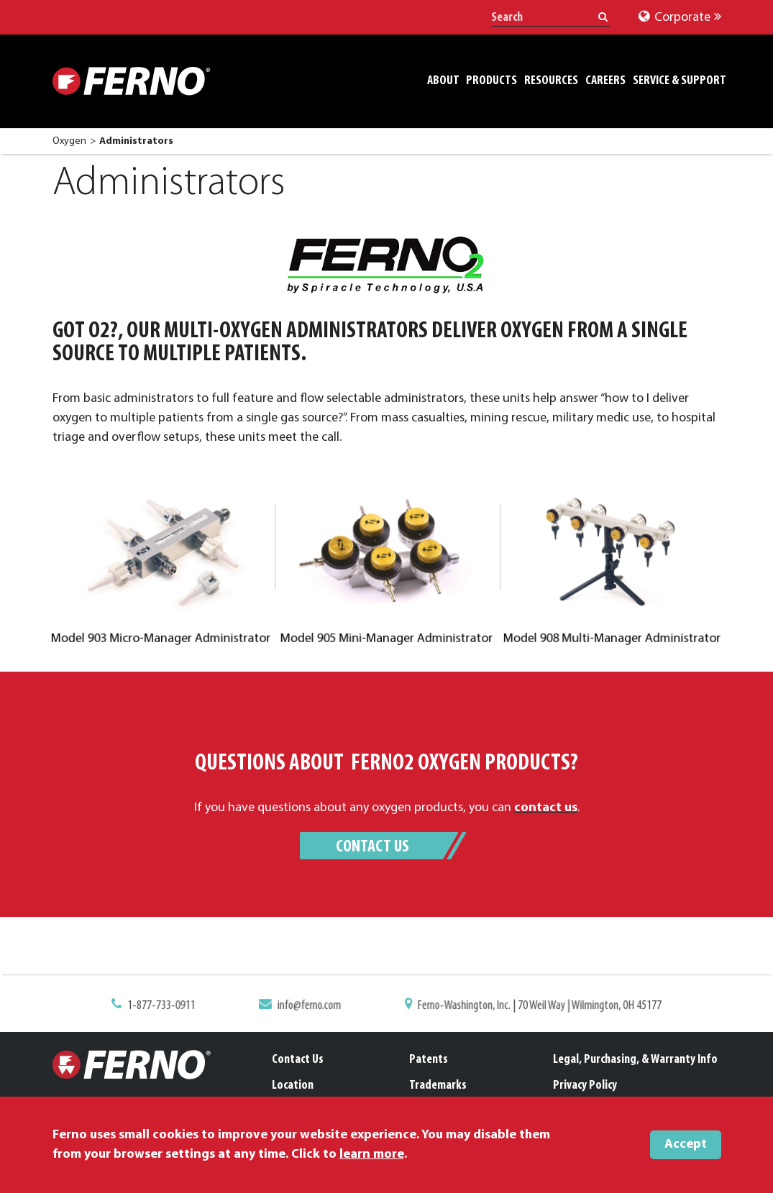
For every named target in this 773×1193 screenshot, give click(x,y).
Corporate (680, 17)
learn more (371, 1154)
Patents (428, 1059)
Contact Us (372, 847)
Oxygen (69, 141)
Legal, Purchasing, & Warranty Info (635, 1059)
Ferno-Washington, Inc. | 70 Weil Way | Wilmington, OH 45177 (533, 1006)
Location (293, 1085)
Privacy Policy (585, 1085)
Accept (685, 1144)
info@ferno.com (312, 1006)
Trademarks (438, 1085)
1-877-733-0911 (170, 1006)
